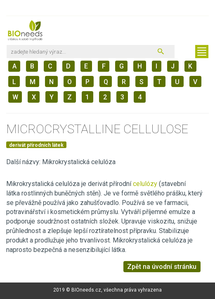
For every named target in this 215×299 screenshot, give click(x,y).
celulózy (146, 184)
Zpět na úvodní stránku (161, 267)
